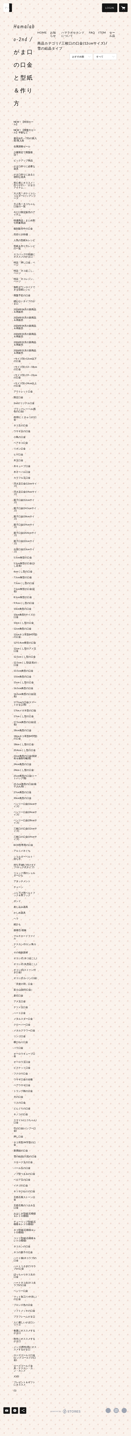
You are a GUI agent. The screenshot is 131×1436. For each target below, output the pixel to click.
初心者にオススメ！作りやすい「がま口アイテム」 (24, 185)
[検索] (7, 7)
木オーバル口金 (22, 472)
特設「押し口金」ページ (24, 263)
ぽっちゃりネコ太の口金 (24, 1275)
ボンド (17, 901)
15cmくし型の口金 (24, 682)
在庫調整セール (22, 146)
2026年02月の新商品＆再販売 (25, 343)
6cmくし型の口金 (23, 571)
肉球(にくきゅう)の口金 (25, 418)
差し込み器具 (21, 907)
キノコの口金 (21, 1114)
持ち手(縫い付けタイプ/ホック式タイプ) (25, 866)
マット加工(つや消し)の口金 (25, 1298)
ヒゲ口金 (18, 454)
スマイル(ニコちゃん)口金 (25, 1121)
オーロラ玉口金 (22, 1062)
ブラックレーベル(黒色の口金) (25, 410)
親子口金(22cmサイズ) (24, 542)
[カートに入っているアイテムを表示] (123, 7)
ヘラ (16, 918)
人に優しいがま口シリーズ (24, 1323)
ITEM (102, 32)
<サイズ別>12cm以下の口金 (25, 359)
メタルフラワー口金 (24, 1030)
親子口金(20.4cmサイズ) (25, 534)
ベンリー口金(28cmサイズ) (25, 821)
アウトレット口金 (23, 391)
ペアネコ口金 (21, 443)
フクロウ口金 (21, 1073)
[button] (109, 7)
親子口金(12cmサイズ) (24, 501)
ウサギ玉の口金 (22, 431)
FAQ (92, 32)
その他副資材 (21, 952)
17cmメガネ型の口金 (25, 710)
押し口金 (18, 1136)
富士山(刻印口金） (23, 990)
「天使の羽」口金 (23, 984)
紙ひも (17, 924)
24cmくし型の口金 (24, 770)
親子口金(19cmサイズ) (24, 525)
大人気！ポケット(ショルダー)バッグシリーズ (25, 195)
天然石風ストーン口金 (24, 1198)
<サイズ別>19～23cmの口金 (25, 376)
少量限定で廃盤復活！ (23, 153)
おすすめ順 (78, 56)
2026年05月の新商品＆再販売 (25, 318)
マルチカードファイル (24, 937)
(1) (15, 1390)
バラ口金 (18, 1048)
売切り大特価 (21, 234)
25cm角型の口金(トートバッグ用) (25, 777)
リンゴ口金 (20, 1036)
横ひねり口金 (21, 1042)
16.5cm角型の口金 (23, 688)
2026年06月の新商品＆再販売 (25, 310)
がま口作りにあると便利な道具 (24, 175)
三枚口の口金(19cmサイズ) (25, 838)
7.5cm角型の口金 (23, 577)
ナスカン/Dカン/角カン (25, 945)
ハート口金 (20, 1013)
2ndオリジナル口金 (24, 403)
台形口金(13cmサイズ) (24, 550)
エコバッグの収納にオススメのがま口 (24, 255)
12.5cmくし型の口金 (25, 657)
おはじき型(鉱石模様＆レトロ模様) (25, 1214)
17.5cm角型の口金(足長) (25, 723)
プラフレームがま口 (24, 1316)
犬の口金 (18, 1097)
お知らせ (53, 34)
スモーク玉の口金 (23, 1162)
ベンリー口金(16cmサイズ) (25, 805)
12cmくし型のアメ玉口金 (25, 649)
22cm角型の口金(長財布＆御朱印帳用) (25, 757)
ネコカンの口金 (22, 1246)
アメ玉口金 (20, 1001)
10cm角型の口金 (22, 609)
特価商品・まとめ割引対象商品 (24, 221)
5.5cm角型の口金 (23, 557)
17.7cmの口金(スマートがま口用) (25, 703)
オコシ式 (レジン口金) (25, 978)
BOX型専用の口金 (23, 845)
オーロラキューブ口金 (24, 1055)
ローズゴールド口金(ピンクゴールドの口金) (25, 1357)
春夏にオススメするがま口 (24, 1331)
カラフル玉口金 (22, 478)
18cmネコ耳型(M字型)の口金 (25, 737)
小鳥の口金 (20, 437)
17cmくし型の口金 (24, 716)
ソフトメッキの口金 (24, 1311)
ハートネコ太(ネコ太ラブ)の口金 (25, 1283)
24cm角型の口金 (22, 764)
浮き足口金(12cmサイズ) (25, 484)
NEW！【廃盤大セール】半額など (25, 131)
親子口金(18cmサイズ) (24, 517)
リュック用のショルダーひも (24, 874)
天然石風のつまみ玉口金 (24, 1206)
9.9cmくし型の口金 (24, 603)
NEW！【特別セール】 (23, 123)
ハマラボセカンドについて (73, 34)
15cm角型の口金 (22, 676)
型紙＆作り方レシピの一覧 (24, 247)
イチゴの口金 (21, 1185)
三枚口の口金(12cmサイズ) (25, 829)
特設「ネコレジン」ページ (24, 280)
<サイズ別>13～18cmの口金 (25, 368)
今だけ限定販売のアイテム (24, 213)
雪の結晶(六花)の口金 (25, 1156)
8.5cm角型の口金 (23, 597)
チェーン (18, 887)
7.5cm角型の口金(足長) (24, 590)
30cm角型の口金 (22, 798)
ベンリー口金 (21, 1291)
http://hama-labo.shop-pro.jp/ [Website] (124, 1410)
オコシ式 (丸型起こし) (25, 964)
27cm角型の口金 (22, 792)
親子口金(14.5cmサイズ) (25, 509)
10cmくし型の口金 (24, 623)
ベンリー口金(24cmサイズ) (25, 813)
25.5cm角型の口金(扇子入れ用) (25, 785)
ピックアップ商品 (23, 160)
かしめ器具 (20, 913)
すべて (99, 56)
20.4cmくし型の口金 (25, 750)
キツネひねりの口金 (24, 1191)
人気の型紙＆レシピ (24, 240)
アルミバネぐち (22, 851)
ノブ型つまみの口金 (24, 1174)
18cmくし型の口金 (24, 744)
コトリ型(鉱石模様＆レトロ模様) (25, 1239)
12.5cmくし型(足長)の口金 (25, 663)
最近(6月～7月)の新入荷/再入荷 (25, 139)
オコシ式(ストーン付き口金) (25, 971)
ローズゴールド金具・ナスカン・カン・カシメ (23, 1368)
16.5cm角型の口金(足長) (25, 695)
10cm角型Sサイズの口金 (24, 615)
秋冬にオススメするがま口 (24, 1340)
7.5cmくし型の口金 (24, 583)
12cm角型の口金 (22, 628)
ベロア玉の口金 (22, 1179)
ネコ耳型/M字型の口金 (25, 1143)
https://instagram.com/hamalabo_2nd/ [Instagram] (116, 1410)
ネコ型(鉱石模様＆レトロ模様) (25, 1231)
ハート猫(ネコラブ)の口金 (25, 1259)
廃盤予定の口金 (22, 295)
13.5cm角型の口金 (23, 671)
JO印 (16, 1376)
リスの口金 (20, 1102)
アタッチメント (22, 881)
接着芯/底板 (20, 930)
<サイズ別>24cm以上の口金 (25, 384)
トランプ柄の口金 (23, 1091)
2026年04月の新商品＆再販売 (25, 327)
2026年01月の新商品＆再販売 (25, 351)
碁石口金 (18, 995)
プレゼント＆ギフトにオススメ (24, 1383)
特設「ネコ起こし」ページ (24, 272)
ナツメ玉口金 (21, 1007)
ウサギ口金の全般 (23, 1079)
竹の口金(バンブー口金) (25, 1129)
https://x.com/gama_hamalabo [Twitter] (108, 1410)
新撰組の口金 (21, 1150)
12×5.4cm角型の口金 (25, 643)
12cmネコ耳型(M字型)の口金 (25, 635)
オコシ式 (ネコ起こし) (25, 958)
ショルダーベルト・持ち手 (24, 857)
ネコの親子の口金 (23, 1252)
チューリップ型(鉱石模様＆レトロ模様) (25, 1223)
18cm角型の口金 (22, 730)
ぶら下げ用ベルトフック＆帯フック (24, 894)
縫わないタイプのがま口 (24, 302)
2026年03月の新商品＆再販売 (25, 335)
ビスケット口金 (22, 1068)
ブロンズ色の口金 (23, 1305)
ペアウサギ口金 (22, 1085)
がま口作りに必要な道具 (24, 167)
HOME (42, 32)
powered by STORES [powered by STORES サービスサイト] (65, 1413)
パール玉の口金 (22, 1168)
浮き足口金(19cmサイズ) (25, 493)
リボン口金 (20, 448)
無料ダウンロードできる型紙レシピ (24, 288)
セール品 (112, 34)
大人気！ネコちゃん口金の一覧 (24, 205)
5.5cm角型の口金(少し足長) (24, 564)
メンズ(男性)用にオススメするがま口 (25, 1348)
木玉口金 (18, 460)
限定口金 (18, 397)
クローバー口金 (22, 1024)
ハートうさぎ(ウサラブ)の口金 (25, 1267)
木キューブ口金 (22, 466)
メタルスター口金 (23, 1019)
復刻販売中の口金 (23, 228)
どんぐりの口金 (22, 1108)
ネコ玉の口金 (21, 425)
